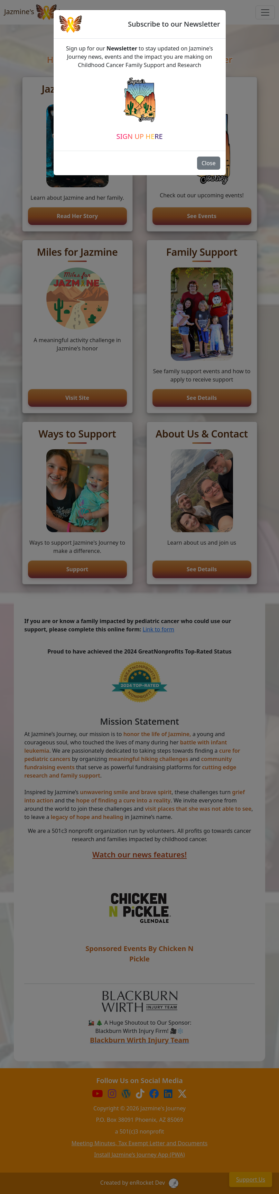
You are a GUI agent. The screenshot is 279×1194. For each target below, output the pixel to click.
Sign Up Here (139, 136)
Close (209, 163)
